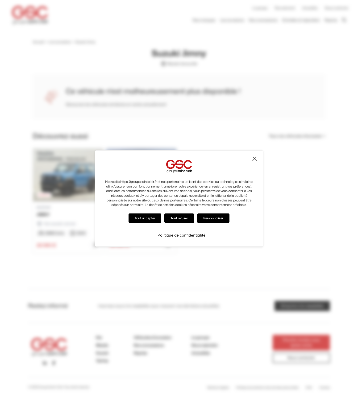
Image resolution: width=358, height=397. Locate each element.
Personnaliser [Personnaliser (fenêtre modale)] (214, 218)
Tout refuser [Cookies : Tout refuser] (180, 218)
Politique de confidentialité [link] (181, 234)
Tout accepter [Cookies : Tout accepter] (144, 218)
